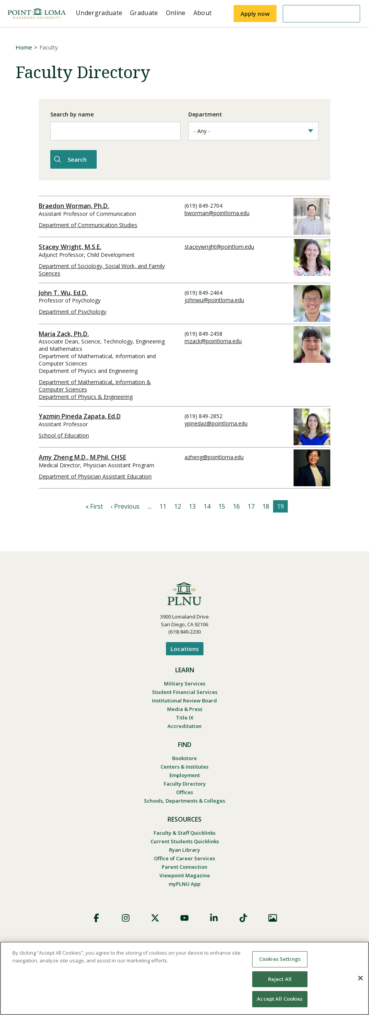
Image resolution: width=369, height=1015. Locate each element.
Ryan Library (184, 848)
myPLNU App (184, 882)
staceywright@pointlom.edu (219, 245)
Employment (184, 774)
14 (206, 505)
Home (23, 47)
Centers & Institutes (184, 765)
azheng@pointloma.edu (214, 456)
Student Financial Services (184, 690)
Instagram (126, 917)
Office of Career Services (184, 857)
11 (162, 505)
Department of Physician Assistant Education (95, 475)
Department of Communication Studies (88, 223)
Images (273, 917)
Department (205, 114)
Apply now (255, 13)
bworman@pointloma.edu (216, 211)
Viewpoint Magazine (184, 874)
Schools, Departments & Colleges (184, 799)
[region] (184, 978)
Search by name (72, 114)
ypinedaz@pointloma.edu (216, 422)
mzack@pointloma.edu (213, 339)
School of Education (64, 434)
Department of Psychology (72, 310)
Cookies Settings (280, 958)
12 (177, 505)
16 (236, 505)
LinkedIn (214, 917)
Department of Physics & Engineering (86, 395)
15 (221, 505)
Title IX (184, 716)
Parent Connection (184, 865)
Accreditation (184, 724)
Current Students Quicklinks (184, 840)
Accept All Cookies (279, 998)
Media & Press (184, 707)
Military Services (184, 682)
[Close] (360, 978)
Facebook (96, 917)
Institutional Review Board (184, 699)
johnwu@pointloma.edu (214, 298)
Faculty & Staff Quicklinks (184, 831)
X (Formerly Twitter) (155, 917)
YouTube (184, 917)
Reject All (280, 979)
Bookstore (184, 757)
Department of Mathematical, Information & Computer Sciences (95, 384)
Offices (184, 791)
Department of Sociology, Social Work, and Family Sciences (102, 268)
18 (265, 505)
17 (251, 505)
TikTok (243, 917)
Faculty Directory (185, 782)
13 (192, 505)
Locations (185, 647)
